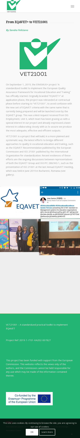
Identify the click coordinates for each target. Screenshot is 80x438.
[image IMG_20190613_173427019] (20, 234)
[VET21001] (33, 6)
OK (32, 432)
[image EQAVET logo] (20, 202)
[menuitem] (72, 6)
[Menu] (72, 6)
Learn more (47, 432)
